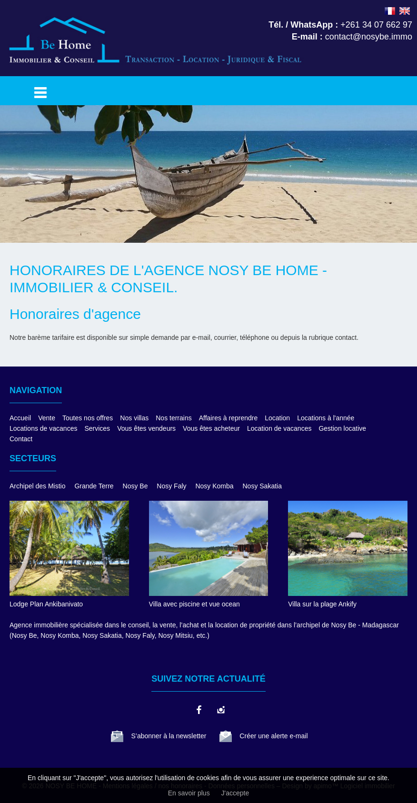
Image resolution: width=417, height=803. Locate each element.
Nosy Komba (214, 486)
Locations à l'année (325, 418)
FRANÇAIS (390, 11)
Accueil (20, 418)
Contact (21, 439)
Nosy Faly (171, 486)
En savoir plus (189, 793)
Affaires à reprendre (228, 418)
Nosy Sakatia (262, 486)
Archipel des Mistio (38, 486)
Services (97, 428)
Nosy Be (135, 486)
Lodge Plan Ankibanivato (46, 604)
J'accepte (235, 793)
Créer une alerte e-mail (273, 736)
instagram (220, 709)
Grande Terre (93, 486)
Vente (46, 418)
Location (277, 418)
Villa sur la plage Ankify (322, 604)
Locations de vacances (43, 428)
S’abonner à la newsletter (168, 736)
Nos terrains (173, 418)
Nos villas (134, 418)
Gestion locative (342, 428)
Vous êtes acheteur (211, 428)
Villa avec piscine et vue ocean (194, 604)
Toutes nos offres (87, 418)
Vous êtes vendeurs (146, 428)
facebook (198, 709)
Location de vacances (279, 428)
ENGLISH (404, 11)
